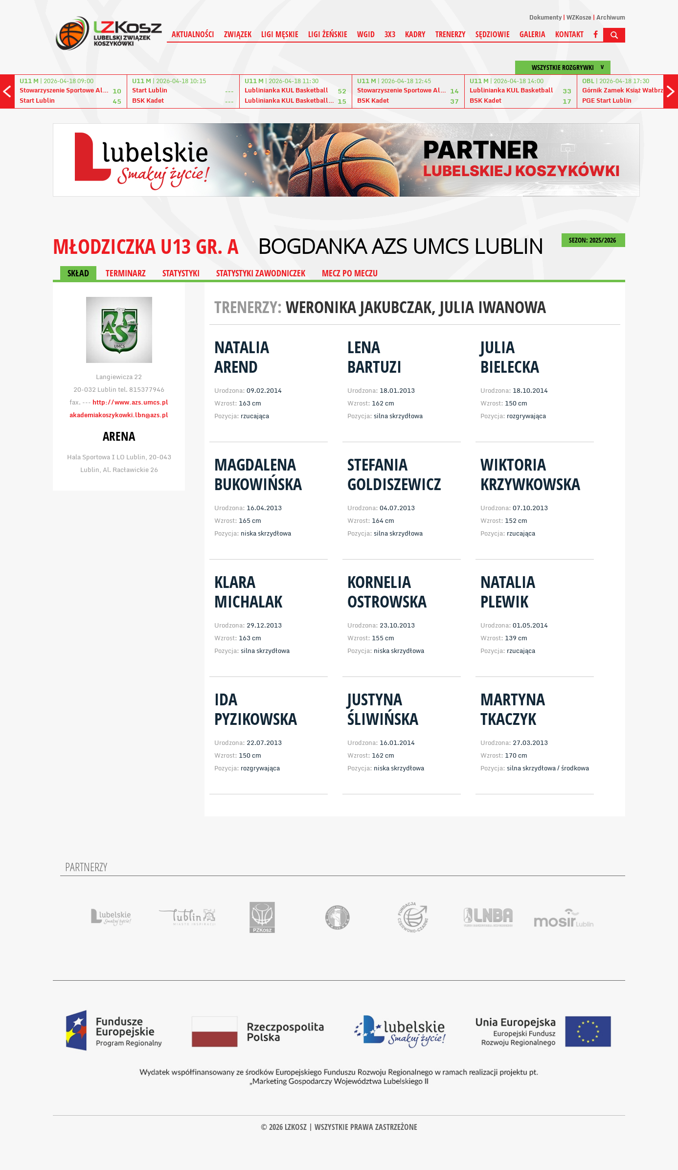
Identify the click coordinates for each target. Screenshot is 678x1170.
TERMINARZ (126, 273)
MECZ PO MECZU (350, 273)
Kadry (415, 34)
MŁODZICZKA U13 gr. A (145, 246)
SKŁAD (78, 273)
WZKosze (578, 17)
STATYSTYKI (181, 273)
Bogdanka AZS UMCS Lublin (400, 246)
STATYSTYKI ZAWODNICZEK (260, 273)
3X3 (389, 34)
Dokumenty (545, 17)
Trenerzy (450, 34)
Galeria (532, 34)
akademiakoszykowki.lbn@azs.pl (118, 414)
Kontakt (569, 34)
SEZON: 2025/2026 (593, 240)
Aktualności (193, 34)
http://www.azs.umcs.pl (130, 402)
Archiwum (610, 17)
